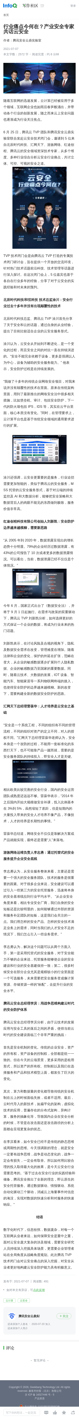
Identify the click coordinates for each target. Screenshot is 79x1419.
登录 (73, 5)
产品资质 (40, 1398)
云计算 (9, 1300)
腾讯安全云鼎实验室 (27, 40)
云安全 (24, 1300)
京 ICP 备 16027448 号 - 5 (39, 1394)
